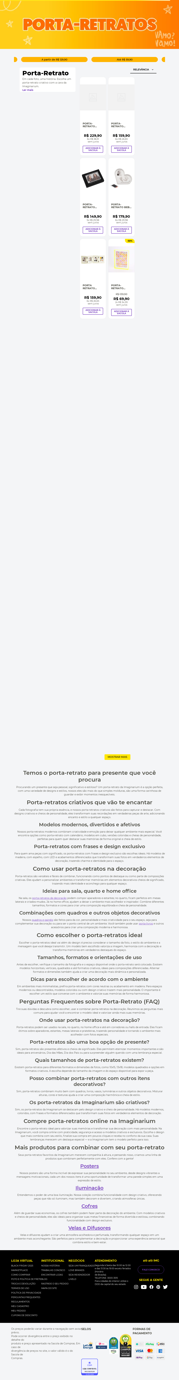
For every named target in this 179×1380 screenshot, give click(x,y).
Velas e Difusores (89, 1228)
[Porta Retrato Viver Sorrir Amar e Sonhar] (93, 279)
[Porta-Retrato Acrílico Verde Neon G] (121, 279)
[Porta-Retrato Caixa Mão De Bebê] (93, 116)
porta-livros (146, 923)
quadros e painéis (42, 920)
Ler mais (27, 90)
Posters (89, 1166)
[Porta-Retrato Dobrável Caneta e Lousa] (121, 116)
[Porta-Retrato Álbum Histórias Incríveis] (93, 197)
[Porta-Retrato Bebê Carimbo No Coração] (121, 197)
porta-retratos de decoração (49, 898)
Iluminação (89, 1188)
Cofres (89, 1206)
